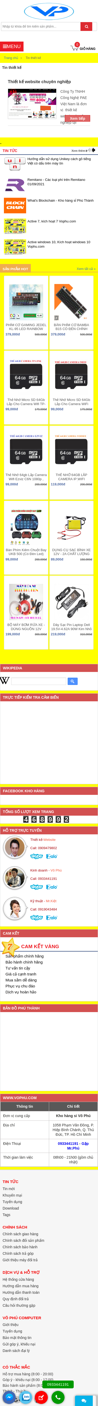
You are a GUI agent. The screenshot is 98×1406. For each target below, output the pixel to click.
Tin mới (9, 1189)
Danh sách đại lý (16, 1351)
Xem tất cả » (86, 269)
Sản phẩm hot (15, 269)
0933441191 (68, 1143)
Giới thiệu (11, 1325)
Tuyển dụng (12, 1202)
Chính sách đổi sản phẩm (23, 1240)
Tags (6, 1215)
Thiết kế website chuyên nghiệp (39, 82)
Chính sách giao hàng (20, 1234)
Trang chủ (11, 58)
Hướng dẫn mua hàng (20, 1286)
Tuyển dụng (12, 1331)
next (93, 150)
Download (11, 1208)
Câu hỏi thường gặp (19, 1305)
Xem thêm (78, 150)
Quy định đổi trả (16, 1299)
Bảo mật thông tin (17, 1338)
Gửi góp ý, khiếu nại (19, 1344)
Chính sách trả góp (18, 1253)
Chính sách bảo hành (20, 1247)
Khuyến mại (12, 1195)
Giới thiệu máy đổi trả (20, 1260)
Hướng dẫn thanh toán (21, 1292)
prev (89, 150)
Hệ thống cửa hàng (18, 1279)
